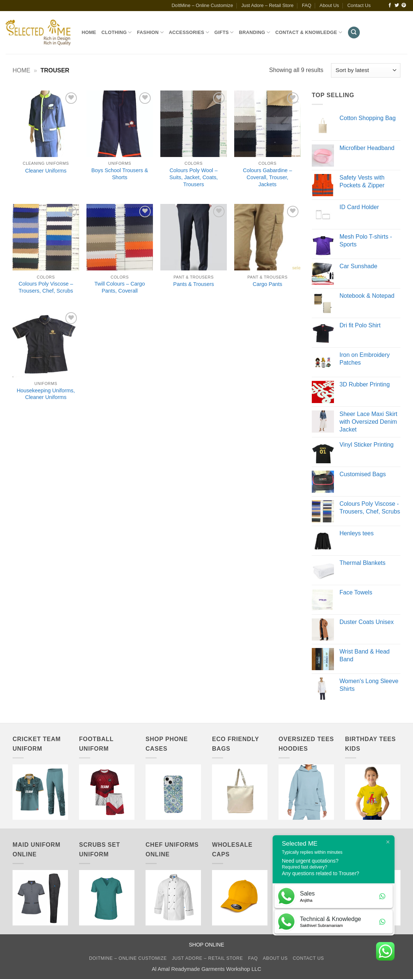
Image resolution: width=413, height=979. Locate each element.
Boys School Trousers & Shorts (119, 173)
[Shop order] (365, 70)
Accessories (189, 32)
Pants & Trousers (193, 284)
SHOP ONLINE (206, 945)
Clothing (116, 32)
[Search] (354, 33)
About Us (329, 5)
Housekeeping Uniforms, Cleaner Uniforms (46, 394)
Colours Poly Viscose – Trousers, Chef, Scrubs (45, 287)
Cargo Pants (267, 284)
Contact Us (359, 5)
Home (89, 32)
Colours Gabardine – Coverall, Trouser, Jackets (267, 177)
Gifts (223, 32)
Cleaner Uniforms (45, 171)
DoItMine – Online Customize (202, 5)
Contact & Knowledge (308, 32)
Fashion (150, 32)
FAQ (306, 5)
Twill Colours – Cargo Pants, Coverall (120, 287)
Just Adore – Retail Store (267, 5)
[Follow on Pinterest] (404, 5)
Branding (254, 32)
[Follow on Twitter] (397, 5)
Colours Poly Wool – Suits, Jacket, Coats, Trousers (193, 177)
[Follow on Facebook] (390, 5)
